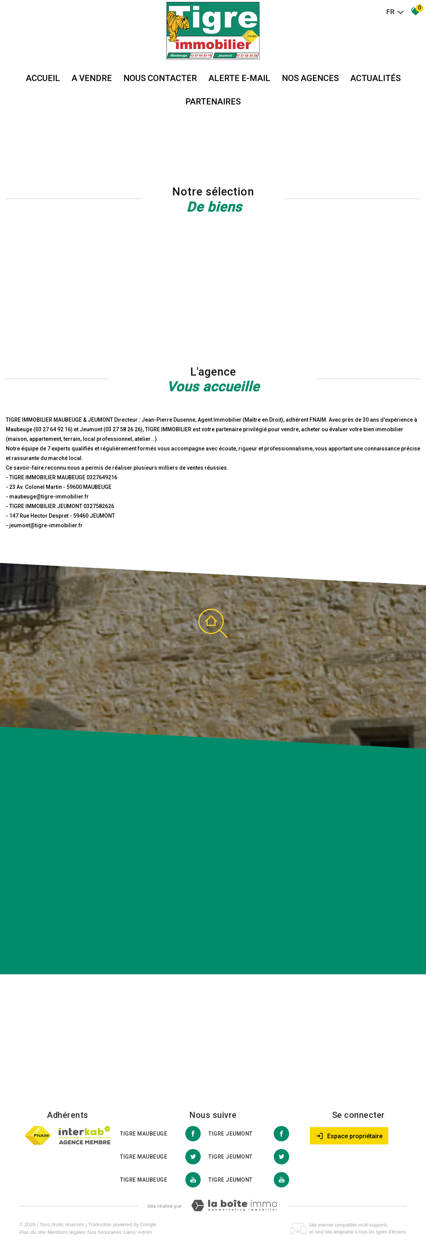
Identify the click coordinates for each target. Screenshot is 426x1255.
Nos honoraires (104, 1232)
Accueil (43, 78)
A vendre (92, 78)
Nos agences (310, 78)
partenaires (213, 101)
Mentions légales (66, 1232)
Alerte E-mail (239, 78)
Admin (145, 1232)
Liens (130, 1232)
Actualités (375, 78)
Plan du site (32, 1232)
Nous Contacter (160, 78)
